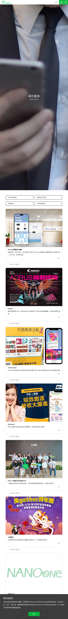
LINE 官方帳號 (14, 264)
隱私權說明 (16, 607)
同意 (34, 614)
